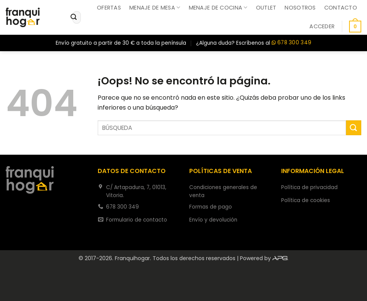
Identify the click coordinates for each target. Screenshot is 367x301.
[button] (322, 26)
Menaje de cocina (218, 7)
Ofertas (109, 7)
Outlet (266, 7)
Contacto (340, 7)
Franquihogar (132, 258)
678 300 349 (291, 42)
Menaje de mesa (154, 7)
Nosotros (300, 7)
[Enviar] (73, 17)
